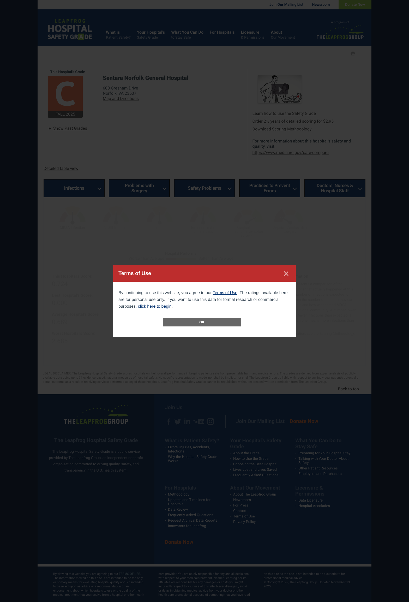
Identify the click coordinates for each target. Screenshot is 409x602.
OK (201, 322)
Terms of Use (225, 293)
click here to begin (155, 306)
